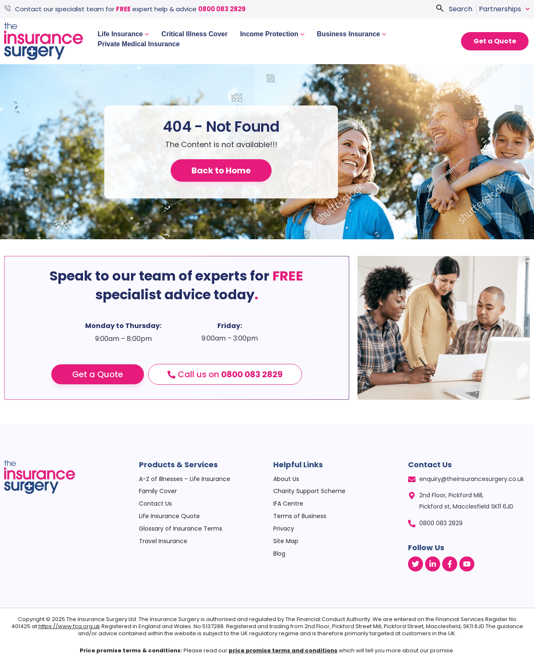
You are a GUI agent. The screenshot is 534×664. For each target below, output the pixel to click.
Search (460, 9)
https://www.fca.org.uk (69, 626)
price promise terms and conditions (283, 650)
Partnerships (504, 9)
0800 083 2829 (222, 9)
